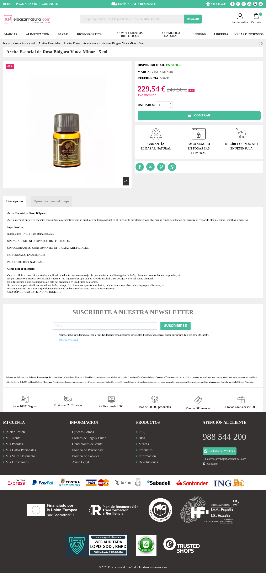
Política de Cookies (85, 456)
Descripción (14, 201)
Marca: (144, 72)
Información (147, 456)
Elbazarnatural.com (119, 567)
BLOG (7, 3)
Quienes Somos (83, 432)
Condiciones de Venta (87, 444)
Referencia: (148, 78)
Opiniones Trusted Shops (51, 201)
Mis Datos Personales (21, 450)
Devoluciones (148, 462)
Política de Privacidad (244, 382)
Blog (142, 438)
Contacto (212, 463)
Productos (146, 450)
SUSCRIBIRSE (175, 325)
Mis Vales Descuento (20, 456)
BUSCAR (193, 18)
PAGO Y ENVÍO (27, 3)
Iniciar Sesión (15, 432)
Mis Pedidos (14, 444)
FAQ (142, 432)
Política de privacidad (68, 340)
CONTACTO (50, 3)
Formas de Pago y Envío (89, 438)
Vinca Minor (162, 72)
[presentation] (84, 359)
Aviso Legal (80, 462)
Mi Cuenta (13, 438)
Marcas (144, 444)
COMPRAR (199, 115)
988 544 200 (224, 437)
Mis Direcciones (17, 462)
